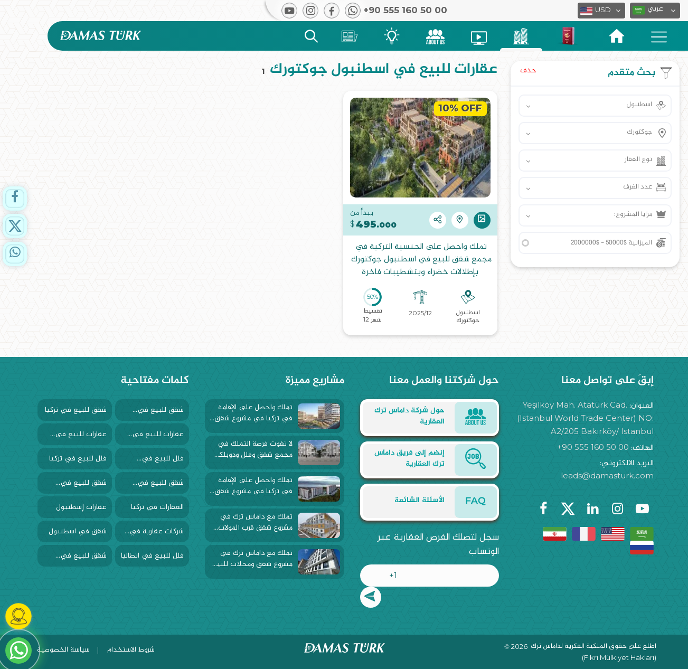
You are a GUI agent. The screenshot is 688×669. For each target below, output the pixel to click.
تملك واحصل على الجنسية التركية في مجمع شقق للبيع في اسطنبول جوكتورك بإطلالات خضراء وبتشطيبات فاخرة (420, 260)
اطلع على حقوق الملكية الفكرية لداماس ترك (593, 647)
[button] (655, 10)
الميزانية (611, 243)
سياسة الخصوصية (63, 649)
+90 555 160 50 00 (593, 447)
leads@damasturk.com (607, 475)
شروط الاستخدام (131, 649)
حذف (528, 70)
